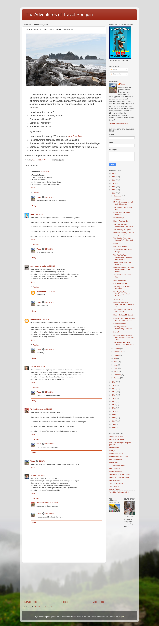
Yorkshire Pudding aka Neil (119, 492)
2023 (114, 183)
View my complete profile (118, 123)
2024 (114, 180)
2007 (114, 421)
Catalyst (112, 451)
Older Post (98, 602)
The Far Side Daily (116, 483)
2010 (114, 411)
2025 (114, 177)
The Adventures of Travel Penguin (59, 14)
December (118, 196)
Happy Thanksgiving (121, 221)
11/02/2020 (41, 475)
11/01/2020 (45, 172)
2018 (114, 385)
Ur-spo (33, 475)
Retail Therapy (118, 218)
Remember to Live (120, 283)
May (115, 365)
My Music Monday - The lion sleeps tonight (123, 234)
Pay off (116, 332)
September (118, 352)
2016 (114, 392)
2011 (114, 408)
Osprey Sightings (119, 280)
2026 (114, 173)
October (117, 348)
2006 (114, 424)
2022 (114, 187)
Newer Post (30, 602)
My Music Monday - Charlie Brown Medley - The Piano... (123, 270)
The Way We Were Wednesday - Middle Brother (122, 294)
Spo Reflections (115, 480)
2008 (114, 418)
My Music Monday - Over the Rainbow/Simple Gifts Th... (123, 337)
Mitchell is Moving (115, 471)
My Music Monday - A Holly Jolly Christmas (123, 203)
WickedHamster (36, 409)
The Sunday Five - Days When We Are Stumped (123, 239)
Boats (115, 243)
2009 (114, 414)
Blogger (121, 617)
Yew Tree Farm (76, 136)
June (116, 361)
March (116, 371)
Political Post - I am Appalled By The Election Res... (124, 319)
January (117, 378)
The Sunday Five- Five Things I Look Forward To (123, 343)
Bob (32, 214)
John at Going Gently (117, 465)
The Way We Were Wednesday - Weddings (123, 225)
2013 (114, 401)
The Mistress (114, 486)
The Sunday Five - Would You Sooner (122, 311)
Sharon (33, 366)
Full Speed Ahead (120, 247)
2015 (114, 395)
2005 (114, 427)
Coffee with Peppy (116, 454)
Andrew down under (116, 437)
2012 (114, 405)
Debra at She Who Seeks (118, 456)
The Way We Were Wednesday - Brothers (122, 328)
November (118, 199)
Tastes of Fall (118, 299)
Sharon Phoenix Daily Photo (119, 474)
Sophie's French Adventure (119, 477)
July (115, 358)
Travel (39, 197)
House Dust (113, 462)
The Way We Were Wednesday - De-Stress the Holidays (123, 257)
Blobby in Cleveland (116, 440)
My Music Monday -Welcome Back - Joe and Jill (123, 304)
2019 (114, 382)
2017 (114, 388)
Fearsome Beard (115, 459)
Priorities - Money (119, 323)
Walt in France (114, 489)
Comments (116, 74)
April (116, 368)
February (117, 375)
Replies (36, 193)
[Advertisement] (64, 581)
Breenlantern (42, 291)
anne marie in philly (38, 266)
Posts (114, 70)
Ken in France (114, 468)
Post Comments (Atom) (43, 607)
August (116, 355)
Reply (32, 188)
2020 (114, 193)
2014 (114, 398)
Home (64, 602)
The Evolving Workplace (122, 229)
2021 (114, 190)
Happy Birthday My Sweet (123, 315)
